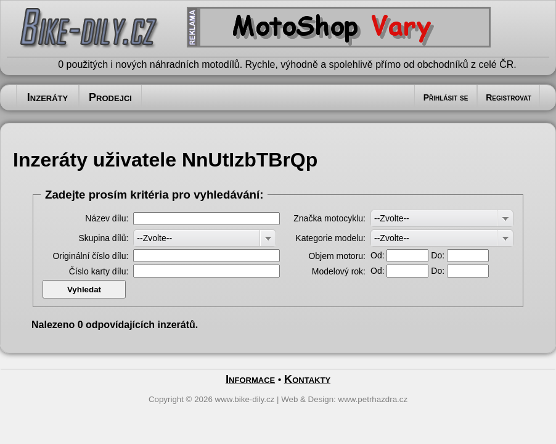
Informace (250, 378)
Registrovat (508, 97)
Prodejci (110, 97)
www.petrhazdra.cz (373, 399)
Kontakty (307, 378)
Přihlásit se (445, 97)
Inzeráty (47, 97)
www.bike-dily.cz (245, 399)
